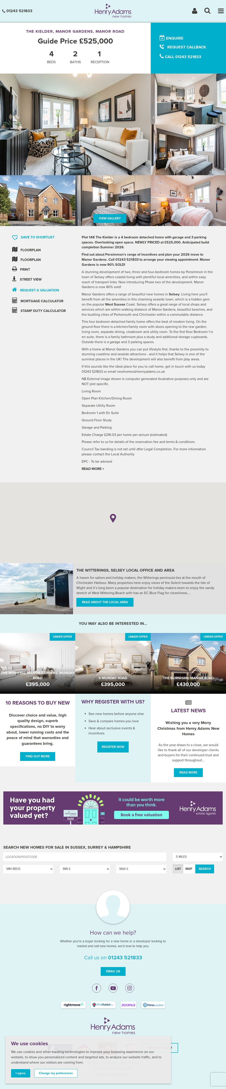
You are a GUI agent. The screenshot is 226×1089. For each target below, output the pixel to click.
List (178, 869)
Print (21, 269)
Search (205, 869)
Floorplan (26, 249)
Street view (27, 279)
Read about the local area (105, 602)
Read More (188, 772)
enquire (171, 38)
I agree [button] (21, 1073)
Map (188, 869)
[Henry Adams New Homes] (113, 10)
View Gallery (110, 218)
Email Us (113, 971)
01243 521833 (17, 10)
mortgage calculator (37, 300)
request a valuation (35, 290)
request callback (183, 46)
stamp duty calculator (39, 310)
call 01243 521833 (180, 56)
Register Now (113, 747)
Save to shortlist (33, 237)
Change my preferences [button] (56, 1073)
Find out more (38, 756)
